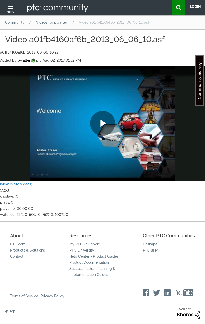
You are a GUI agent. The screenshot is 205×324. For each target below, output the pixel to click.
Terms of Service (24, 296)
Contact (16, 256)
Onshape (150, 244)
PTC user (150, 250)
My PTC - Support (84, 244)
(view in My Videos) (16, 184)
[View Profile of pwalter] (24, 60)
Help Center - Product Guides (94, 256)
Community (14, 22)
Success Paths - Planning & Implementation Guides (92, 272)
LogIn (195, 7)
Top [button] (12, 311)
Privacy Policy (52, 296)
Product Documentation (89, 262)
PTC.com (17, 244)
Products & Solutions (27, 250)
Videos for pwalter (51, 22)
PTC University (81, 250)
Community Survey (199, 80)
